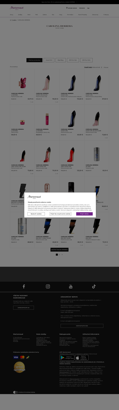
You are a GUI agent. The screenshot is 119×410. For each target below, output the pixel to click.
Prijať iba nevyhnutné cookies (60, 214)
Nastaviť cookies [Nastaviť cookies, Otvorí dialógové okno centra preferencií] (36, 214)
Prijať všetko (84, 214)
